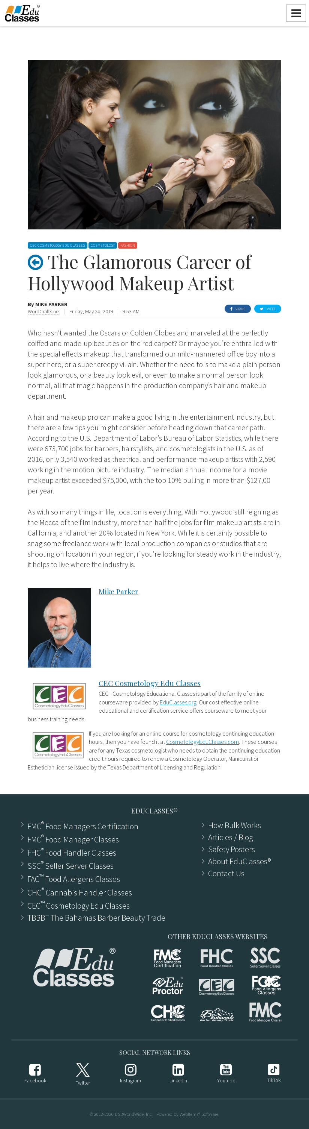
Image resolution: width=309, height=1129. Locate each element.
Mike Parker (51, 304)
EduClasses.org (178, 702)
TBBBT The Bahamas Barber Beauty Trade (96, 918)
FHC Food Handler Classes (71, 852)
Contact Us (226, 874)
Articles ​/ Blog (230, 837)
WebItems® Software (199, 1114)
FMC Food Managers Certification (82, 826)
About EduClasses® (239, 861)
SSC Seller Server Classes (70, 865)
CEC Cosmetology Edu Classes (150, 683)
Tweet (268, 309)
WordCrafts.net (44, 311)
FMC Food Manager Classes (73, 839)
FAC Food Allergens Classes (73, 878)
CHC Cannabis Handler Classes (79, 892)
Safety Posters (231, 849)
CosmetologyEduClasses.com (202, 741)
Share (237, 309)
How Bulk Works (234, 825)
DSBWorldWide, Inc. (134, 1114)
